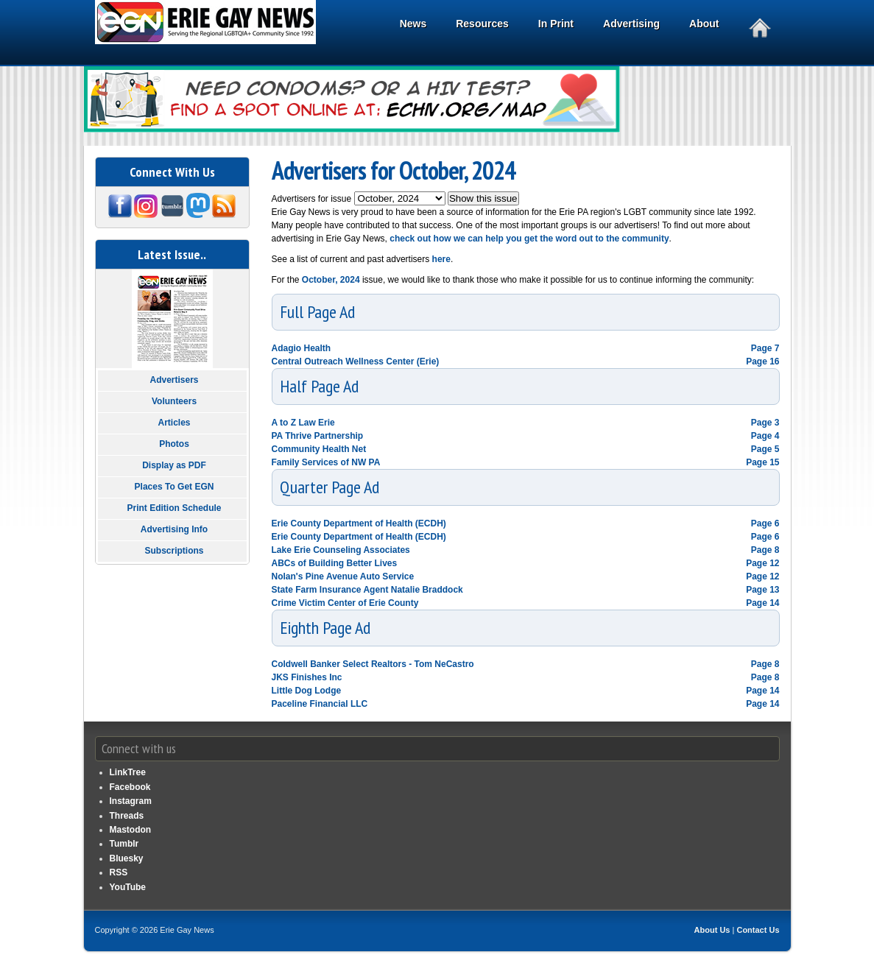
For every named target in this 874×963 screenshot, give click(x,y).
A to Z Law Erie (303, 422)
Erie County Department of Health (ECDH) (359, 523)
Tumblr (124, 844)
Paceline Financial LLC (320, 704)
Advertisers (173, 380)
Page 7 (765, 348)
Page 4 (765, 436)
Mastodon (131, 830)
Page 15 (762, 462)
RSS (119, 872)
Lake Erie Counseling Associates (341, 550)
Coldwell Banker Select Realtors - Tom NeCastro (373, 664)
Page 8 (765, 550)
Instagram (131, 801)
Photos (174, 444)
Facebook (130, 787)
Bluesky (127, 858)
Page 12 (762, 563)
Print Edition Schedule (174, 508)
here (440, 259)
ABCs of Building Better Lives (335, 563)
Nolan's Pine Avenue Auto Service (343, 576)
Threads (127, 816)
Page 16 (762, 361)
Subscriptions (173, 551)
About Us (712, 929)
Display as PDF (174, 465)
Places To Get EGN (174, 487)
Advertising (633, 25)
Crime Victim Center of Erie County (345, 603)
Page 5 (765, 449)
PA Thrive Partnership (318, 436)
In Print (558, 25)
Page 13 (762, 590)
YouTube (128, 887)
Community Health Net (319, 449)
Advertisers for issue (313, 199)
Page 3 (765, 422)
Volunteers (174, 401)
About (706, 25)
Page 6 (765, 523)
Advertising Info (174, 529)
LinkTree (128, 772)
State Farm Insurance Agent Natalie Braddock (367, 590)
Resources (484, 25)
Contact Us (757, 929)
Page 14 (762, 603)
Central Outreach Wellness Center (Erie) (356, 361)
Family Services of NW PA (326, 462)
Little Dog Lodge (307, 690)
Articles (174, 422)
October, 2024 (331, 280)
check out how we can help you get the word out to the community (529, 238)
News (415, 25)
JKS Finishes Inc (307, 677)
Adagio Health (301, 348)
